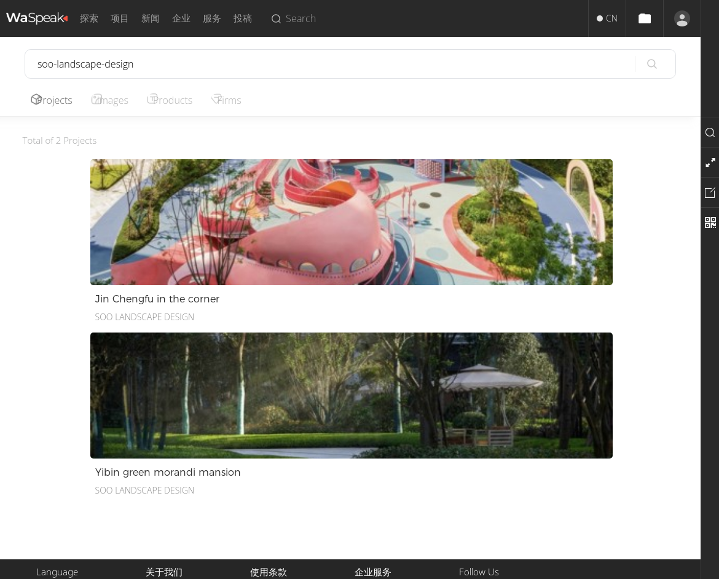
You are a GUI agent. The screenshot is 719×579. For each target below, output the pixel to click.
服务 (212, 18)
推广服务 (372, 469)
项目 (120, 18)
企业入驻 (372, 499)
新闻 (150, 18)
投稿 (243, 18)
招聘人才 (372, 484)
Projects (58, 100)
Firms (245, 100)
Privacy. (372, 565)
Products (184, 100)
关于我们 (163, 454)
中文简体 (53, 454)
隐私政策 (267, 484)
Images (120, 100)
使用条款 (267, 454)
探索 (89, 18)
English (50, 469)
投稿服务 (372, 454)
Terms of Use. (419, 565)
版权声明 (267, 469)
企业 (181, 18)
